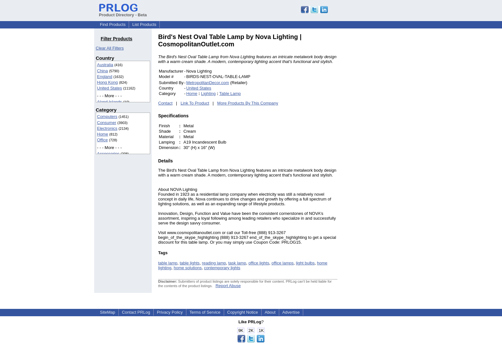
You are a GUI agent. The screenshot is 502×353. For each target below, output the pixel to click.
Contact (165, 103)
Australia (105, 64)
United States (109, 88)
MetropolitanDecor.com (207, 82)
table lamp (167, 263)
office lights (258, 263)
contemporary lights (222, 267)
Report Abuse (228, 285)
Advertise (291, 312)
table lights (189, 263)
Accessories (108, 153)
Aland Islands (109, 101)
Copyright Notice (242, 312)
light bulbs (305, 263)
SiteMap (107, 312)
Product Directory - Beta (123, 12)
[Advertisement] (380, 129)
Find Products (112, 24)
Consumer (106, 122)
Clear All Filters (110, 48)
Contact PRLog (136, 312)
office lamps (282, 263)
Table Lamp (230, 93)
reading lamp (214, 263)
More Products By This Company (247, 103)
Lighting (208, 93)
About (270, 312)
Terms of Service (205, 312)
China (102, 70)
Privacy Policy (170, 312)
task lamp (237, 263)
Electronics (107, 128)
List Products (144, 24)
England (104, 76)
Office (102, 139)
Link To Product (195, 103)
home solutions (187, 267)
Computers (107, 116)
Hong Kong (107, 82)
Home (102, 134)
